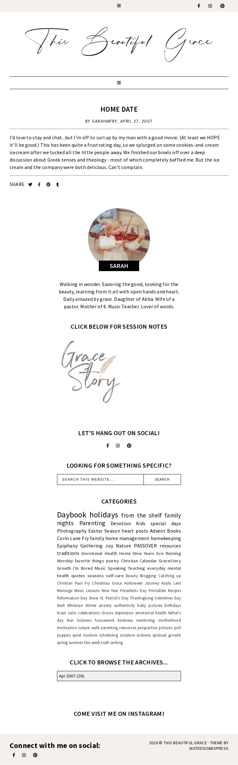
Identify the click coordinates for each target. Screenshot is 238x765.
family (97, 538)
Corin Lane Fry (73, 538)
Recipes (174, 590)
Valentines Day (168, 597)
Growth (64, 568)
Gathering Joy (96, 545)
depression (124, 612)
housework (104, 620)
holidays (104, 515)
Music (100, 568)
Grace (117, 583)
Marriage (64, 590)
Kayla (166, 583)
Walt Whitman (70, 605)
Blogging (148, 575)
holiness (84, 620)
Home (125, 553)
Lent (177, 583)
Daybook (71, 515)
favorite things (89, 561)
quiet (77, 635)
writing (117, 642)
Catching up (169, 575)
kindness (125, 620)
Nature (123, 545)
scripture (127, 635)
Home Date (119, 109)
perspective (147, 627)
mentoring (145, 620)
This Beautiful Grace (185, 743)
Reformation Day (72, 597)
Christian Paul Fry (73, 583)
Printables (157, 590)
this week (92, 642)
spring (62, 642)
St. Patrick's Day (114, 597)
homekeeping (166, 538)
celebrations (89, 612)
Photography (71, 531)
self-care (115, 575)
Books (174, 531)
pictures (165, 627)
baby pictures (149, 605)
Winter (91, 605)
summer (76, 642)
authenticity (124, 605)
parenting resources (118, 627)
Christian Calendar (139, 561)
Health (111, 553)
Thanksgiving (141, 597)
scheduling (108, 635)
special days (166, 523)
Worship (65, 561)
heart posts (135, 531)
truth (105, 642)
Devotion (121, 523)
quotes (78, 575)
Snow (94, 597)
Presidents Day (133, 590)
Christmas (101, 583)
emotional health (151, 612)
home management (127, 538)
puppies (64, 635)
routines (90, 635)
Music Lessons (87, 590)
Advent (157, 531)
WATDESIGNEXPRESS (208, 748)
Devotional (92, 553)
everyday (156, 568)
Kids (140, 523)
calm (72, 612)
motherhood (169, 620)
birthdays (173, 605)
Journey (152, 583)
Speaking (117, 568)
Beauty (132, 575)
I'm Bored (83, 568)
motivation (67, 627)
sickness (144, 635)
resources (170, 545)
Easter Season (104, 531)
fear (70, 620)
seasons (95, 575)
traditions (68, 553)
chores (107, 612)
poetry (112, 561)
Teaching (136, 568)
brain (61, 612)
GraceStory (170, 561)
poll (177, 627)
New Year (110, 590)
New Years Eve (148, 553)
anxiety (105, 605)
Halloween (133, 583)
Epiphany (67, 545)
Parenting (92, 523)
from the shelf (141, 515)
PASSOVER (145, 545)
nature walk (88, 627)
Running (173, 553)
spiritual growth (166, 635)
